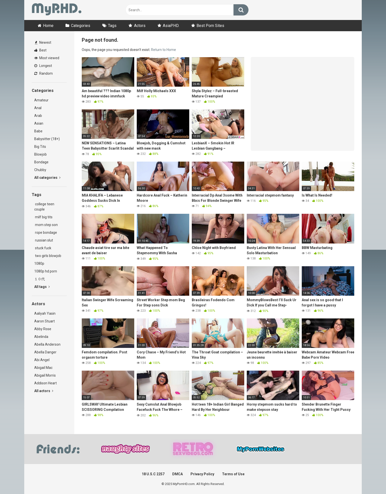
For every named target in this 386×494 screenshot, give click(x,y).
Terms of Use (233, 474)
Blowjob (40, 154)
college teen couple (44, 206)
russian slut (43, 240)
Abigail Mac (43, 368)
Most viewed (46, 58)
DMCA (177, 474)
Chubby (40, 170)
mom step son (46, 225)
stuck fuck (42, 248)
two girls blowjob (47, 256)
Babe (38, 131)
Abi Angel (42, 360)
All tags (42, 287)
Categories (80, 25)
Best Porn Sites (210, 25)
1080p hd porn (45, 271)
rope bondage (45, 233)
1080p (39, 263)
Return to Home (163, 50)
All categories (47, 178)
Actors (140, 25)
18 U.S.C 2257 (153, 474)
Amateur (41, 100)
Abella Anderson (47, 344)
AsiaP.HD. (171, 25)
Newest (43, 42)
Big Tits (40, 147)
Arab (38, 116)
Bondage (41, 162)
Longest (43, 66)
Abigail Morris (45, 375)
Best (40, 50)
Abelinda (41, 337)
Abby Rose (42, 329)
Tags (112, 25)
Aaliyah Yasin (45, 313)
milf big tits (43, 217)
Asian (38, 123)
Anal (38, 108)
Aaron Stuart (44, 321)
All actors (43, 391)
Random (43, 73)
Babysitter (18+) (47, 139)
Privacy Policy (202, 474)
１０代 (39, 279)
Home (48, 25)
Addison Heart (45, 383)
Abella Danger (45, 352)
